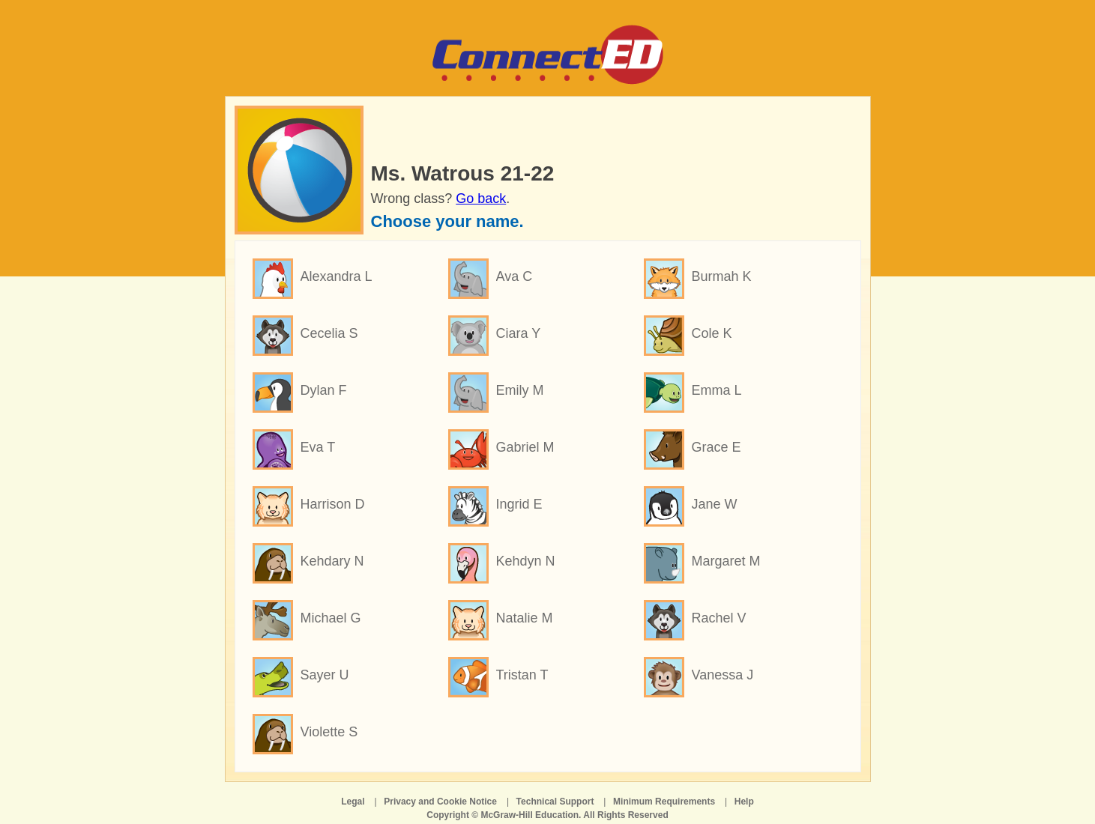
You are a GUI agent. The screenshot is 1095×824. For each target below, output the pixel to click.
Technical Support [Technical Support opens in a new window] (555, 801)
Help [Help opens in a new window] (744, 801)
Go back (481, 198)
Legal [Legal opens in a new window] (352, 801)
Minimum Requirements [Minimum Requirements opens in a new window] (664, 801)
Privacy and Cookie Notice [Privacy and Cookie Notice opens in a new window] (440, 801)
